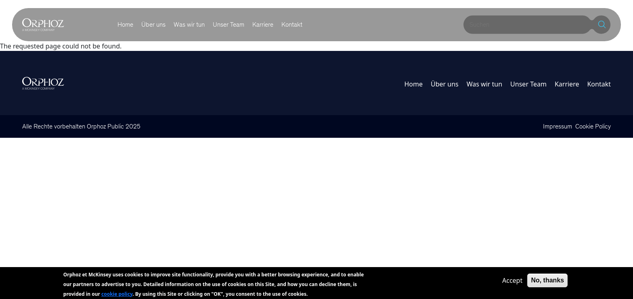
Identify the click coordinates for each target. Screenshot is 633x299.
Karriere (262, 24)
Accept (512, 282)
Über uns (153, 24)
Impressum (557, 126)
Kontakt (291, 24)
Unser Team (228, 24)
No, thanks (547, 282)
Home (125, 24)
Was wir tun (189, 24)
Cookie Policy (593, 126)
